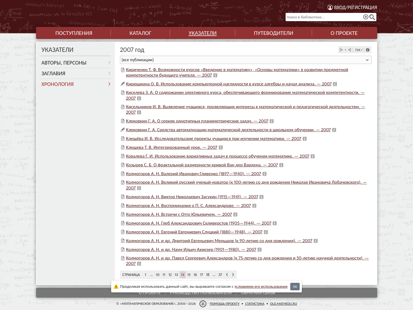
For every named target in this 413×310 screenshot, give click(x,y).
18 (207, 274)
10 (158, 274)
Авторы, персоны (64, 62)
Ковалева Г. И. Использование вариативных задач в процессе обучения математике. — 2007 (217, 156)
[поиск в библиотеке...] (331, 17)
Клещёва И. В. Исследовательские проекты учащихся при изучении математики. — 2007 (213, 138)
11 (164, 274)
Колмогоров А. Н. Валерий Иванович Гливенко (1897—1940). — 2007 (193, 174)
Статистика (254, 303)
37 (220, 274)
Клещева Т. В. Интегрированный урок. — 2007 (171, 147)
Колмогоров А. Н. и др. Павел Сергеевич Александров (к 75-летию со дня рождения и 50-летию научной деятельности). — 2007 (247, 260)
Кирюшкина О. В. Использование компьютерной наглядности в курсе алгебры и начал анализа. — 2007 (229, 84)
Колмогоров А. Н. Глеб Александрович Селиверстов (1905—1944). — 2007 (199, 223)
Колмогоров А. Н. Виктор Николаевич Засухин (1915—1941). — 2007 (192, 197)
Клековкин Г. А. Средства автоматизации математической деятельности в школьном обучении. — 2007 (228, 130)
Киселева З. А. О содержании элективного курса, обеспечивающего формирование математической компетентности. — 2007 (245, 95)
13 (176, 274)
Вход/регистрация (355, 7)
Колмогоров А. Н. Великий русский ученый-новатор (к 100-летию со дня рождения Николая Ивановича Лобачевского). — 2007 (246, 185)
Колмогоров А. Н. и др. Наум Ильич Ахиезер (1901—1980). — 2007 (191, 249)
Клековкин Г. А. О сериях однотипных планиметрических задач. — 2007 (197, 121)
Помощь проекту (224, 303)
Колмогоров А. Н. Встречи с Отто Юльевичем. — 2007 (179, 214)
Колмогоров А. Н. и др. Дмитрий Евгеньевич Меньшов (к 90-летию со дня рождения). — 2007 (219, 241)
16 (195, 274)
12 (170, 274)
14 (182, 274)
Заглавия (53, 73)
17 (201, 274)
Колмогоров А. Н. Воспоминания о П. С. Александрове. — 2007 (188, 205)
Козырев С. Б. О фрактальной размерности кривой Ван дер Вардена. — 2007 (202, 165)
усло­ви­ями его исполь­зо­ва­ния (261, 286)
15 (189, 274)
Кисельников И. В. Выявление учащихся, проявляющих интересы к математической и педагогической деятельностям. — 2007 (245, 109)
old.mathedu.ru (283, 303)
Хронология (58, 84)
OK (295, 286)
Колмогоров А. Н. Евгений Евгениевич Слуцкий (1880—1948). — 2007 (194, 232)
